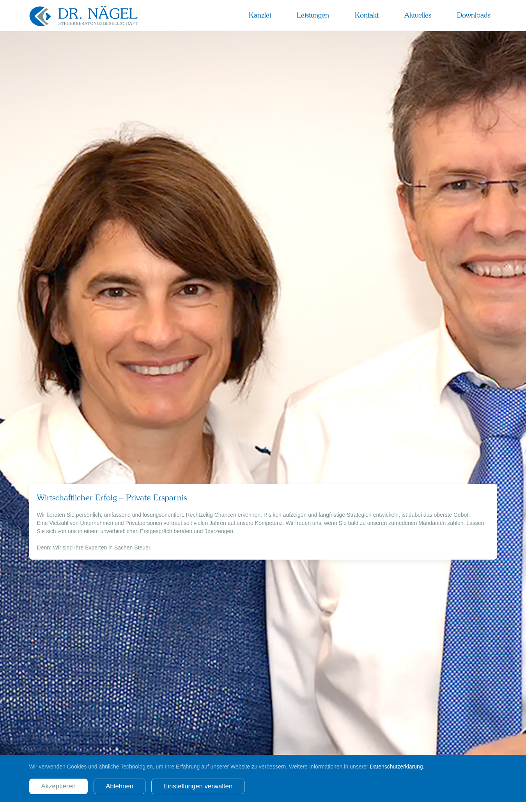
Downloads (473, 15)
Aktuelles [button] (417, 15)
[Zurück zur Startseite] (83, 15)
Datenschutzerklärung (396, 766)
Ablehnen (119, 786)
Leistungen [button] (313, 15)
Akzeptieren (58, 786)
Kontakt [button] (367, 15)
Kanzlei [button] (260, 15)
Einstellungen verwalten (197, 786)
